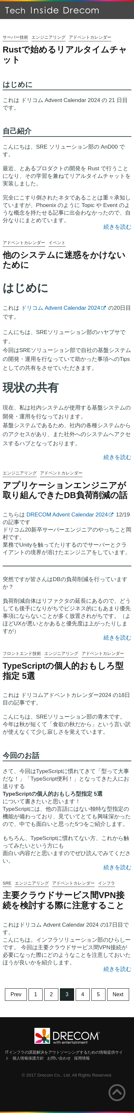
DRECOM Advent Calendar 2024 (67, 515)
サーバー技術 (15, 37)
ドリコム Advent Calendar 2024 (60, 308)
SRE (7, 883)
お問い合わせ (59, 1058)
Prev (15, 994)
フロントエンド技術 (22, 653)
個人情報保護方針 (28, 1058)
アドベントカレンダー (90, 37)
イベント (57, 242)
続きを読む (117, 227)
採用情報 (82, 1058)
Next (118, 994)
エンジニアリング (48, 37)
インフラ (106, 883)
